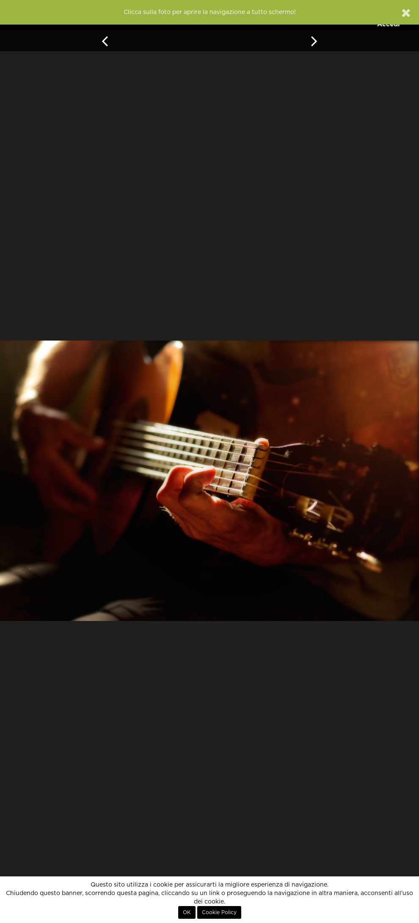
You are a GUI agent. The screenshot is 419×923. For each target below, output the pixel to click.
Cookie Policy (219, 912)
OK (187, 912)
